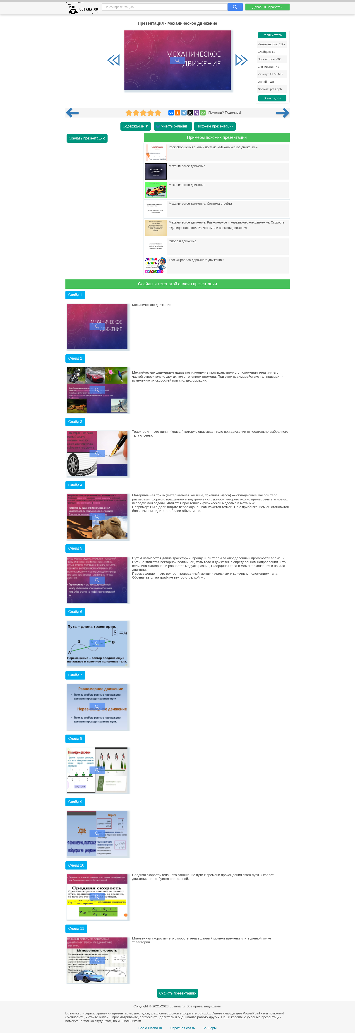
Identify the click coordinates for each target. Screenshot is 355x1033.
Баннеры (209, 1028)
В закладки (272, 98)
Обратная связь (182, 1028)
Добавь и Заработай (267, 7)
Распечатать (272, 35)
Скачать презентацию (87, 138)
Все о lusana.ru (150, 1028)
